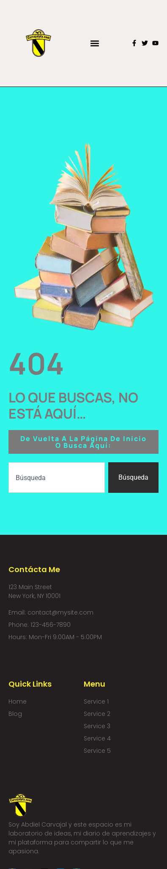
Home (17, 701)
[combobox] (56, 477)
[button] (94, 43)
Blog (15, 714)
